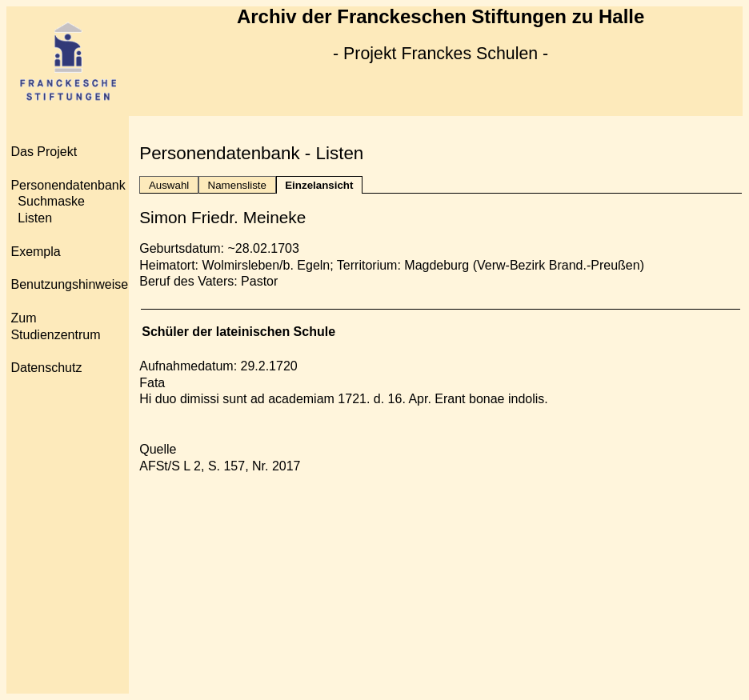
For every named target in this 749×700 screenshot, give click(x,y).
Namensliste (237, 185)
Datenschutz (46, 367)
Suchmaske (51, 201)
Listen (35, 218)
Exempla (35, 251)
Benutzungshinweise (69, 284)
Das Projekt (43, 151)
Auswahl (169, 185)
